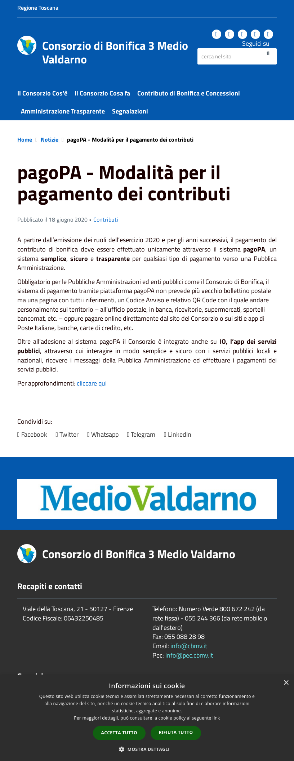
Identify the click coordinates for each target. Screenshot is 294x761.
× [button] (286, 683)
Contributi (105, 219)
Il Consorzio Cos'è (42, 93)
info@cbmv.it (188, 646)
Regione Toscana (37, 7)
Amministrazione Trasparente (63, 111)
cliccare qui (92, 383)
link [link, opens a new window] (216, 718)
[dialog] (147, 718)
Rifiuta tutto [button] (176, 732)
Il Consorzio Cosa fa (102, 93)
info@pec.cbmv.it (189, 655)
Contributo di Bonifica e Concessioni (188, 93)
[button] (147, 749)
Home (25, 139)
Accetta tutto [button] (119, 733)
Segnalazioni (130, 111)
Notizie (50, 139)
